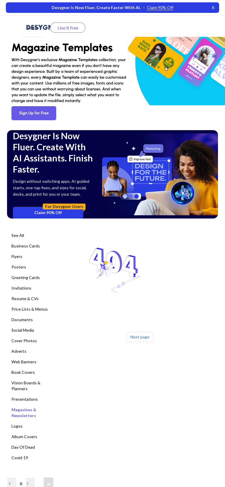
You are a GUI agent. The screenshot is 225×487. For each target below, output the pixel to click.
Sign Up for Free (34, 113)
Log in (33, 27)
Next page (139, 336)
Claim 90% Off (58, 211)
